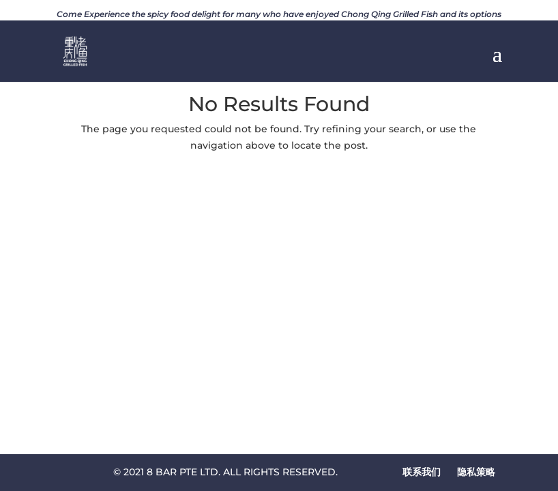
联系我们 (421, 472)
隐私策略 (476, 472)
